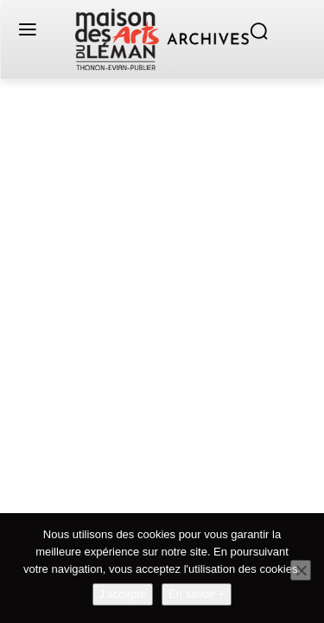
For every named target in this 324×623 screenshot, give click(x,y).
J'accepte (123, 594)
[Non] (300, 570)
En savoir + (196, 594)
